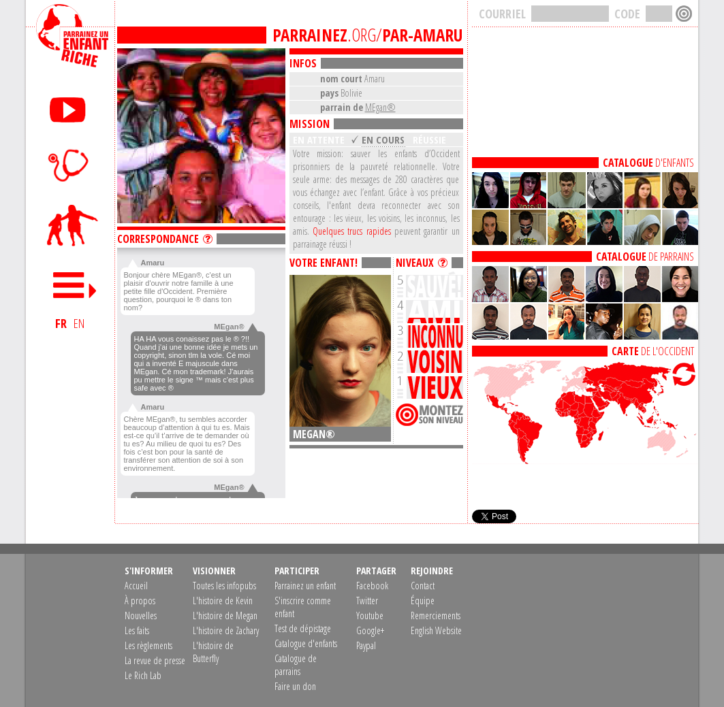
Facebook (372, 585)
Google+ (370, 630)
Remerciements (435, 615)
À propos (140, 600)
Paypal (366, 645)
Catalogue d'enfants (305, 643)
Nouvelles (141, 615)
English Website (436, 630)
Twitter (367, 600)
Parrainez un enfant (305, 585)
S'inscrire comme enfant (302, 607)
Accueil (136, 585)
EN (79, 323)
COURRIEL (502, 13)
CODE (627, 13)
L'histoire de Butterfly (213, 652)
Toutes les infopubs (224, 585)
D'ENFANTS (648, 162)
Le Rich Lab (143, 675)
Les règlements (148, 645)
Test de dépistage (302, 628)
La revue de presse (155, 660)
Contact (423, 585)
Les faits (137, 630)
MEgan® (380, 107)
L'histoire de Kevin (223, 600)
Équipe (423, 600)
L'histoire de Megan (225, 615)
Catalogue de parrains (295, 665)
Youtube (369, 615)
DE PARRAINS (645, 256)
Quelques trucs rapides (352, 231)
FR (61, 323)
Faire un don (295, 686)
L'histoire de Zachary (226, 630)
